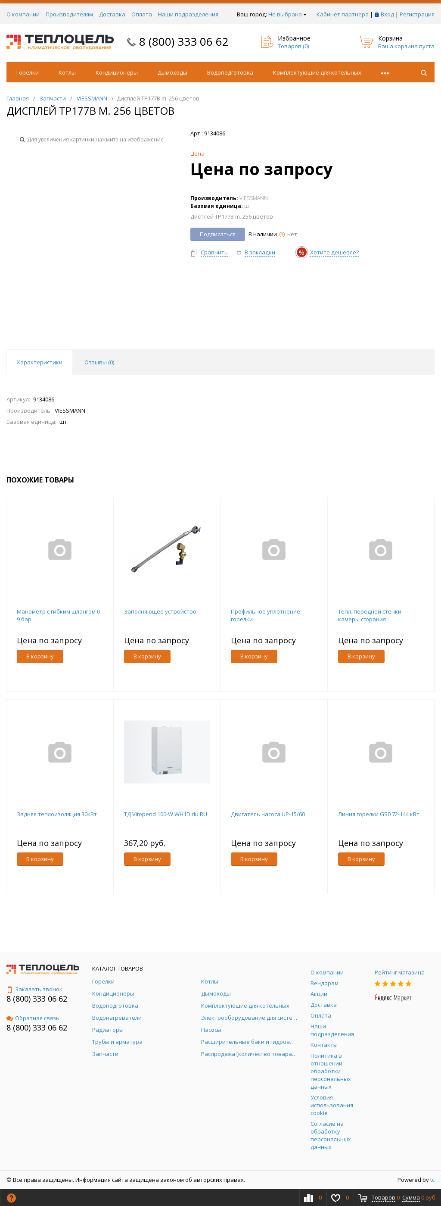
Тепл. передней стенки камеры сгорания (369, 615)
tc (432, 1180)
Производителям (69, 14)
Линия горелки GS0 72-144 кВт (378, 814)
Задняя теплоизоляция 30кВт (57, 814)
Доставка (112, 14)
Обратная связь (32, 1018)
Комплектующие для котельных (317, 72)
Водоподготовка (230, 72)
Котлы (67, 72)
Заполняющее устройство (160, 611)
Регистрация (417, 14)
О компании (23, 14)
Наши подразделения (188, 14)
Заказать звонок (34, 989)
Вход (387, 14)
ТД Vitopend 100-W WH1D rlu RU (165, 814)
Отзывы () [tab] (99, 362)
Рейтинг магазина (400, 972)
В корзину (40, 656)
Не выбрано (287, 14)
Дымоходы (172, 72)
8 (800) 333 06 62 (184, 41)
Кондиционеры (117, 72)
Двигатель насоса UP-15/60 (268, 814)
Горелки (27, 72)
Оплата (141, 14)
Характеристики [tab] (39, 362)
